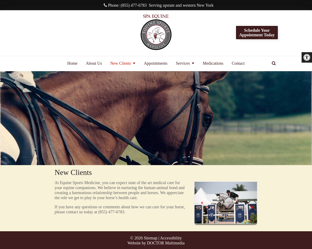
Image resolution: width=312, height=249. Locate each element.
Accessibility (171, 238)
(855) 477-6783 (134, 5)
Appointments (155, 63)
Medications (213, 63)
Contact (238, 63)
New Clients (120, 63)
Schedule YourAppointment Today (257, 32)
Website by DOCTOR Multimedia (156, 243)
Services (183, 63)
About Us (94, 63)
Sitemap (150, 238)
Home (72, 63)
